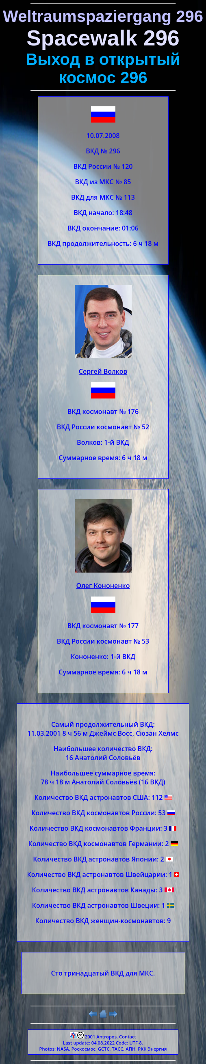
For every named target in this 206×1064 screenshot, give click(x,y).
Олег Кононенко (103, 585)
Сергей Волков (103, 371)
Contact (127, 1037)
